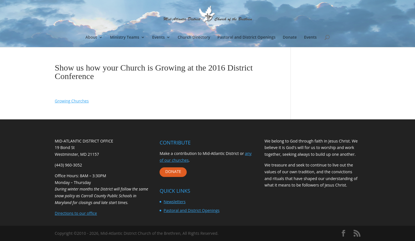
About (91, 37)
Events (158, 37)
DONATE (173, 171)
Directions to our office (76, 213)
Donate (290, 37)
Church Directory (194, 37)
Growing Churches (72, 101)
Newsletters (175, 201)
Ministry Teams (124, 37)
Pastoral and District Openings (247, 37)
